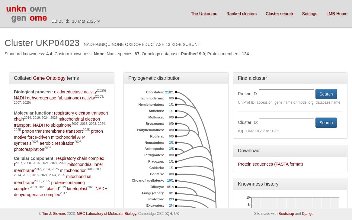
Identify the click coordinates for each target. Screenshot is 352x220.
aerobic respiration (57, 143)
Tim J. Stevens (54, 214)
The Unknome (204, 13)
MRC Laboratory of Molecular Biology (106, 214)
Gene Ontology (49, 78)
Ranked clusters (241, 13)
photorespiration (29, 149)
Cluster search (279, 13)
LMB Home (336, 13)
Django (307, 214)
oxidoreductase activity (75, 91)
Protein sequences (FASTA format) (270, 164)
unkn (16, 8)
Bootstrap (286, 214)
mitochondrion (73, 170)
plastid (53, 188)
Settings (309, 13)
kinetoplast (77, 188)
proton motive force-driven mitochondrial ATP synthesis (58, 137)
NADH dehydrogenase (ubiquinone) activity (54, 97)
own (38, 8)
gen (18, 17)
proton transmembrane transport (52, 131)
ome (38, 17)
